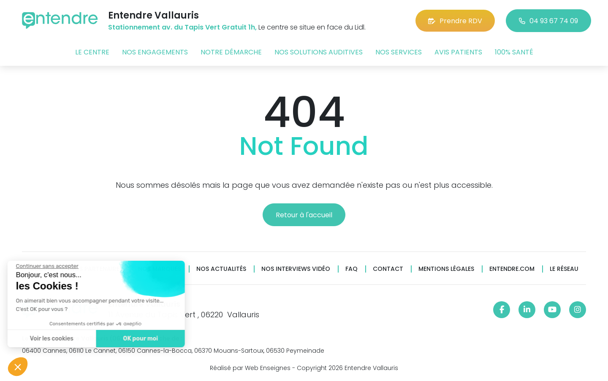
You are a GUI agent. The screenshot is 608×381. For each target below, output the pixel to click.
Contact (388, 269)
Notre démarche (231, 52)
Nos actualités (221, 269)
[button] (18, 367)
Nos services (398, 52)
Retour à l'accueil (304, 215)
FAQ (351, 269)
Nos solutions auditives (318, 52)
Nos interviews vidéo (295, 269)
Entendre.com (512, 269)
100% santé (514, 52)
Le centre (92, 52)
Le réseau (564, 269)
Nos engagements (155, 52)
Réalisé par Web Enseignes (250, 368)
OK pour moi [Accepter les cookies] (115, 338)
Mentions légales (446, 269)
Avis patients (458, 52)
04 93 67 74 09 (548, 21)
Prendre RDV (455, 21)
